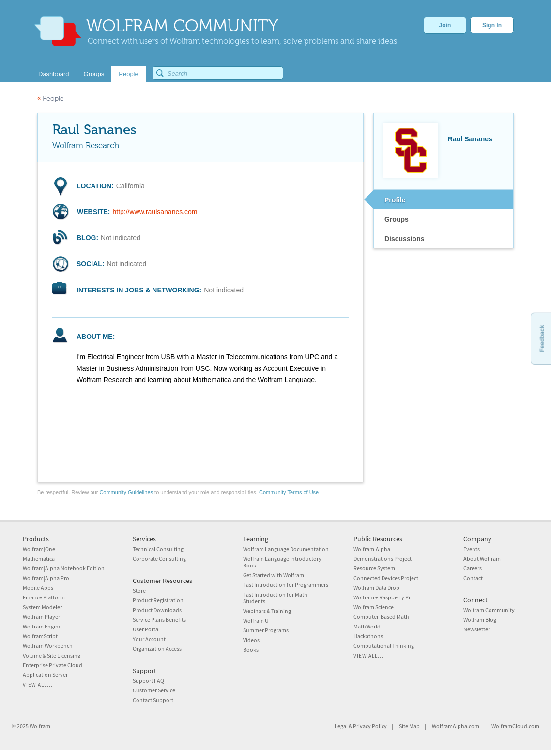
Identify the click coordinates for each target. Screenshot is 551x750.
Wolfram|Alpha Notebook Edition (64, 568)
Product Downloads (157, 609)
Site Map (409, 726)
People (50, 98)
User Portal (146, 629)
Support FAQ (148, 680)
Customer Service (154, 690)
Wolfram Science (373, 607)
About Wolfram (482, 558)
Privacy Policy (370, 726)
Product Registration (158, 600)
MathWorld (367, 626)
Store (139, 590)
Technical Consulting (158, 548)
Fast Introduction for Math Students (275, 598)
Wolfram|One (39, 548)
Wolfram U (256, 620)
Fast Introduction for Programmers (285, 584)
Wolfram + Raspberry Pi (381, 597)
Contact (473, 578)
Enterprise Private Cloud (52, 665)
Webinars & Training (267, 610)
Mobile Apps (38, 587)
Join (445, 25)
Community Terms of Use (289, 492)
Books (251, 649)
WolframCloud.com (515, 726)
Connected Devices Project (385, 578)
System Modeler (42, 607)
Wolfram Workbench (48, 645)
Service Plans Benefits (159, 619)
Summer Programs (266, 630)
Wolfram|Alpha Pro (46, 578)
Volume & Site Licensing (51, 655)
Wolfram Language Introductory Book (282, 562)
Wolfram (40, 726)
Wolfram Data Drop (376, 587)
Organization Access (157, 648)
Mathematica (39, 558)
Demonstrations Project (382, 558)
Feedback (541, 338)
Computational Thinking (383, 645)
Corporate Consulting (159, 558)
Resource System (374, 568)
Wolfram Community (489, 609)
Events (471, 548)
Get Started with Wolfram (273, 575)
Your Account (149, 639)
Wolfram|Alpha (371, 548)
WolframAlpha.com (455, 726)
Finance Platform (44, 597)
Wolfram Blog (479, 619)
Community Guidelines (126, 492)
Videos (251, 639)
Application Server (45, 674)
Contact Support (153, 700)
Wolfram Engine (42, 626)
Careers (472, 568)
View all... (38, 684)
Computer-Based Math (381, 616)
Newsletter (476, 629)
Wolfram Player (41, 616)
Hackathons (368, 636)
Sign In (492, 25)
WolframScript (40, 636)
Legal (341, 726)
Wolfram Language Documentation (286, 548)
